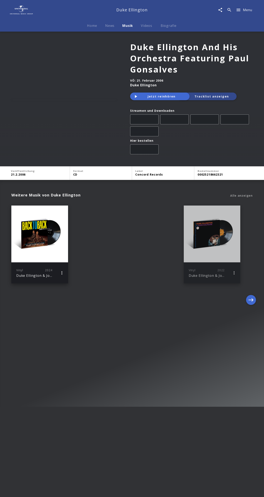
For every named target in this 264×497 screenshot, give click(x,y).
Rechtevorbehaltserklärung (68, 490)
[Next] (251, 244)
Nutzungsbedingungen (151, 490)
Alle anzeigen (241, 195)
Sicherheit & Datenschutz (112, 490)
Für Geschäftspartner (221, 490)
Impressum (35, 490)
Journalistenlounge (186, 490)
